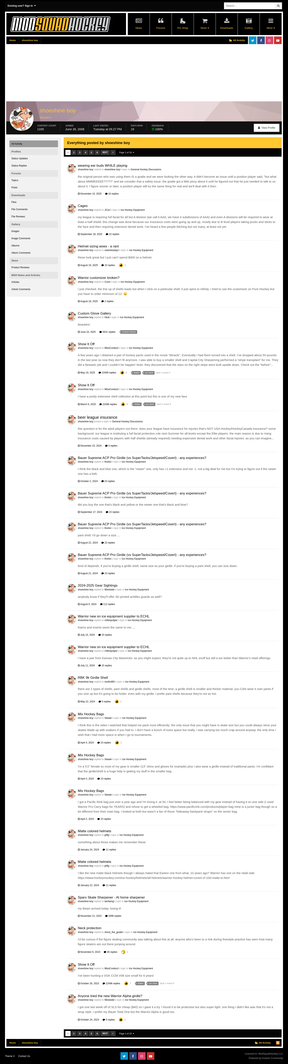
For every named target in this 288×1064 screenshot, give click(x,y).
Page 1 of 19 (126, 152)
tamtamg (109, 901)
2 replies (107, 301)
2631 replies (107, 332)
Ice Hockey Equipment (133, 210)
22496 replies (107, 372)
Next (105, 152)
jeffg (106, 835)
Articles (15, 282)
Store (204, 27)
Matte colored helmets (94, 831)
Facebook (261, 40)
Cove (107, 281)
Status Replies (19, 165)
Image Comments (20, 238)
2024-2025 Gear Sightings (97, 585)
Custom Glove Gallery (94, 313)
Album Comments (20, 252)
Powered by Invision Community (266, 1058)
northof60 (109, 681)
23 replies (108, 481)
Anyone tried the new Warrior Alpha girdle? (110, 996)
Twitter (252, 40)
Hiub (106, 317)
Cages (83, 206)
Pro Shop (182, 27)
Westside (109, 589)
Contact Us (24, 1056)
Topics (14, 180)
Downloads (226, 27)
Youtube (278, 40)
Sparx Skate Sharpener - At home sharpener (111, 897)
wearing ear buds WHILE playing (102, 165)
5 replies (105, 701)
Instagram (269, 40)
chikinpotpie (110, 620)
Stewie (108, 718)
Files (13, 202)
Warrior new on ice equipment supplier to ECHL (113, 616)
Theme (10, 1056)
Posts (14, 187)
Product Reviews (20, 267)
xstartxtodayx (111, 250)
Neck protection (89, 928)
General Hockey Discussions (146, 169)
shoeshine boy (85, 169)
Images (15, 231)
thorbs (107, 461)
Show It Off (86, 344)
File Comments (19, 209)
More (271, 27)
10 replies (112, 193)
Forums (160, 27)
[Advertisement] (79, 73)
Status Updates (19, 158)
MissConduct (111, 348)
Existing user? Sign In (22, 5)
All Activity (16, 143)
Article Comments (20, 289)
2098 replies (113, 916)
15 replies (108, 265)
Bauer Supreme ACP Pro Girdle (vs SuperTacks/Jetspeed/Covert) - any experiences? (142, 458)
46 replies (110, 952)
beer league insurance (97, 417)
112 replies (107, 604)
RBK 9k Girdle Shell (93, 678)
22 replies (112, 234)
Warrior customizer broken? (98, 278)
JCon (107, 210)
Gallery (249, 27)
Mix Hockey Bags (91, 714)
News (138, 27)
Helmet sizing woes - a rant (98, 246)
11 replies (109, 849)
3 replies (111, 445)
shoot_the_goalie (113, 932)
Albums (15, 245)
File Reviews (18, 216)
